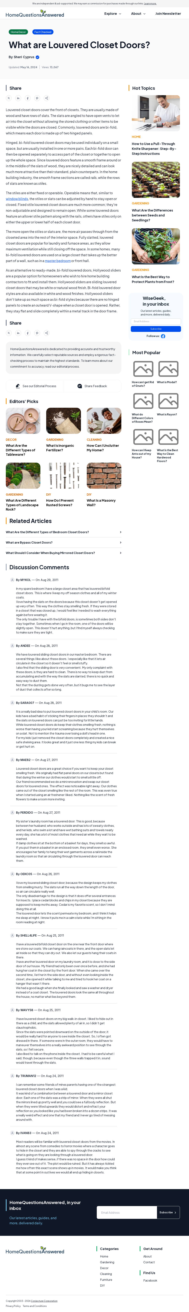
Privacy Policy (13, 1306)
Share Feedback (92, 386)
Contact (149, 1262)
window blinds (17, 199)
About (147, 1256)
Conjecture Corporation (44, 1301)
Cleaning (94, 439)
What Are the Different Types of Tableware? (20, 450)
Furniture (106, 1280)
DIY (48, 494)
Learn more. (150, 3)
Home (136, 137)
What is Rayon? (167, 414)
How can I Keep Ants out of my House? (141, 453)
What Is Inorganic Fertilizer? (60, 447)
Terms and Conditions (35, 1306)
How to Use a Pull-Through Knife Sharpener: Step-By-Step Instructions (154, 149)
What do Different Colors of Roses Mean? (142, 418)
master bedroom (58, 261)
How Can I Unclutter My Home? (103, 447)
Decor (11, 439)
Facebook (150, 1280)
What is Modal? (167, 382)
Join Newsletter (168, 13)
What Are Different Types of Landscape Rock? (22, 504)
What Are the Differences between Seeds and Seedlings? (152, 215)
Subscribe (156, 328)
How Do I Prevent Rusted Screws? (60, 502)
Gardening (54, 439)
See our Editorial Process (35, 386)
